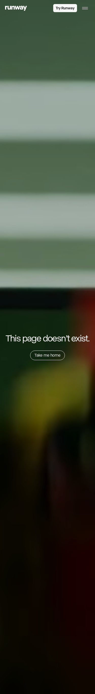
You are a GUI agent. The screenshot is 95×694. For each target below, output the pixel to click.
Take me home (47, 355)
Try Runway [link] (65, 8)
